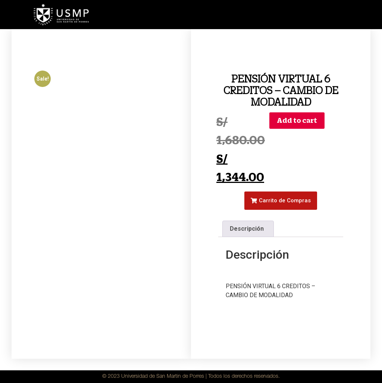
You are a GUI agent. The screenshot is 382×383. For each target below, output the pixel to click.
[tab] (248, 229)
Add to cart (297, 120)
